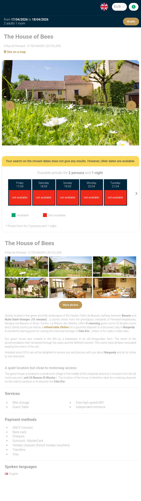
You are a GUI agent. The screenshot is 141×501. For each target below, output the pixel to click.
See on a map (15, 52)
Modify (131, 21)
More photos (70, 304)
